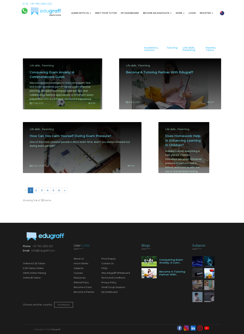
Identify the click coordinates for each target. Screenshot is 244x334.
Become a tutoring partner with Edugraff (159, 72)
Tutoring (172, 47)
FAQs (104, 268)
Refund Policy (81, 282)
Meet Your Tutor (106, 13)
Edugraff (56, 329)
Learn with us (81, 13)
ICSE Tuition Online (33, 268)
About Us (79, 258)
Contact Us (107, 263)
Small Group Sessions (113, 287)
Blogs (145, 245)
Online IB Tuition (32, 277)
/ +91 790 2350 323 (37, 3)
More (180, 13)
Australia (63, 304)
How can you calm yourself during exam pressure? (70, 136)
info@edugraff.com (42, 250)
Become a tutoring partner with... (172, 273)
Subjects (78, 268)
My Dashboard (130, 13)
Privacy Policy (108, 282)
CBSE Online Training (34, 273)
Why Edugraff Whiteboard (115, 273)
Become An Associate (157, 13)
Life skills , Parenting (189, 49)
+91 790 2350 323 (42, 246)
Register (206, 13)
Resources (79, 277)
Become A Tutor (83, 287)
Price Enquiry (108, 258)
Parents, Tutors (211, 49)
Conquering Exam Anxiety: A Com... (171, 261)
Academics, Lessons (151, 49)
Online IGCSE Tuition (34, 263)
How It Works (81, 263)
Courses (78, 273)
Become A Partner (84, 292)
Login (192, 13)
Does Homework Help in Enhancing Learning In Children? (183, 140)
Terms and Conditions (113, 277)
